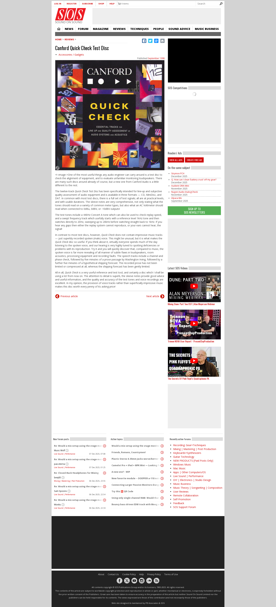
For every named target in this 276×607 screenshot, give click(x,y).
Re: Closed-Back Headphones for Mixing (76, 472)
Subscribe (87, 3)
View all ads (176, 160)
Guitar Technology (183, 456)
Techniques (139, 29)
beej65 (57, 477)
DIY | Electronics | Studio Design (192, 480)
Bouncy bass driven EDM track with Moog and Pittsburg (136, 504)
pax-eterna (59, 463)
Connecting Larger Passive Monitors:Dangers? (136, 484)
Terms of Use (171, 574)
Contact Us (113, 574)
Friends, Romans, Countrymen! (129, 452)
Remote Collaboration (185, 495)
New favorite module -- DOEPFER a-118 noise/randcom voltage (136, 478)
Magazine (101, 29)
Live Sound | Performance (64, 454)
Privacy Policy (154, 574)
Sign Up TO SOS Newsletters (194, 211)
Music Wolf (59, 450)
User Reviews (181, 491)
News (69, 29)
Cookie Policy (129, 574)
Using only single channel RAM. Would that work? (136, 497)
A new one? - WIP (121, 471)
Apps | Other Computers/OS (189, 472)
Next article (152, 296)
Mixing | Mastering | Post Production (69, 481)
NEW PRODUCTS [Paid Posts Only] (193, 460)
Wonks (57, 504)
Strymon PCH (177, 173)
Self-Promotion (182, 499)
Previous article (69, 296)
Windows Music (182, 464)
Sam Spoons (60, 491)
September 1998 (156, 58)
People (158, 29)
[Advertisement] (194, 241)
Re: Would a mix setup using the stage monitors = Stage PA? (79, 445)
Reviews (119, 29)
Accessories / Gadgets (71, 54)
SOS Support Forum (184, 507)
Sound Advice (179, 29)
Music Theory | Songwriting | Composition (197, 487)
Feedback (178, 503)
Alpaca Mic (176, 198)
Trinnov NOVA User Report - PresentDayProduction (191, 341)
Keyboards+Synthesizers (187, 453)
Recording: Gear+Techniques (189, 445)
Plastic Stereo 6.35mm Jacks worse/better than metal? (136, 458)
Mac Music (179, 468)
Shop (101, 3)
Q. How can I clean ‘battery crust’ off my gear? (194, 179)
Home (58, 29)
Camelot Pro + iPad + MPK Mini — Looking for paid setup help (136, 465)
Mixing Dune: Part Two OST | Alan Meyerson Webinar (191, 304)
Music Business (207, 29)
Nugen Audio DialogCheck (184, 191)
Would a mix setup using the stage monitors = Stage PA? (136, 445)
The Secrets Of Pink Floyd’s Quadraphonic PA (188, 378)
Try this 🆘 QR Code (122, 491)
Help (111, 3)
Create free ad (194, 160)
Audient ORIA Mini (180, 185)
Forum (83, 29)
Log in (57, 3)
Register (72, 3)
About (101, 574)
